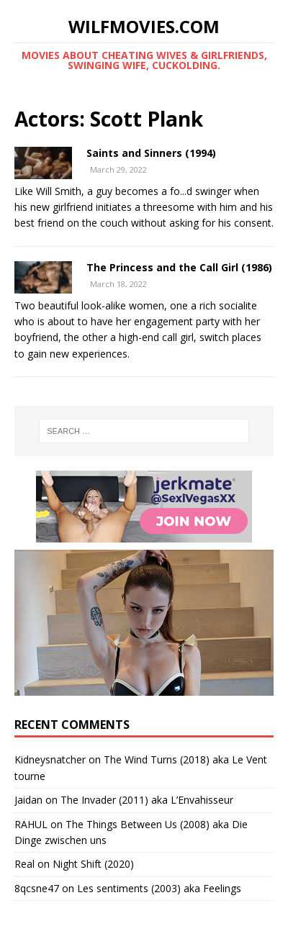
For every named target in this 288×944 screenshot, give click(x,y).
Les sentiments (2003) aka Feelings (159, 888)
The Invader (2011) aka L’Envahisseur (146, 800)
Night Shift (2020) (93, 864)
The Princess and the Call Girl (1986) (179, 267)
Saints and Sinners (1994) (151, 153)
